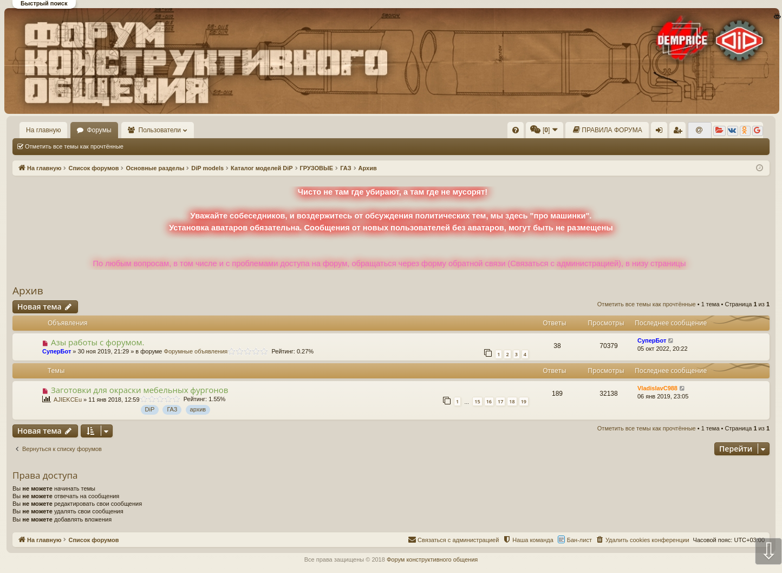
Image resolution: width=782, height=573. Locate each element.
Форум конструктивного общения (432, 559)
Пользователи (160, 130)
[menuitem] (515, 130)
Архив (27, 291)
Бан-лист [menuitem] (579, 540)
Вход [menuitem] (661, 132)
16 (489, 401)
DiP (150, 409)
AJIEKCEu (68, 399)
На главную (43, 130)
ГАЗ (172, 409)
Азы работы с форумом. (98, 342)
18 (511, 401)
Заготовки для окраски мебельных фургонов (140, 389)
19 (523, 401)
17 (500, 401)
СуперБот (56, 351)
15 (477, 401)
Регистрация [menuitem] (680, 132)
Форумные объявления (196, 351)
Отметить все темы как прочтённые (74, 146)
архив (198, 409)
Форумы (99, 130)
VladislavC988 (657, 388)
